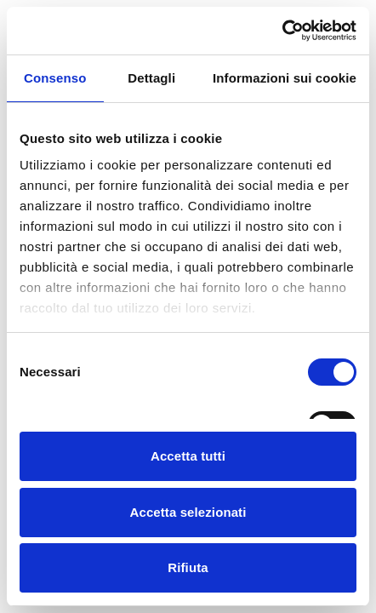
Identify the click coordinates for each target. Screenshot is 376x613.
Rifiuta (188, 567)
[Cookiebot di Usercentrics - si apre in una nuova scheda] (282, 31)
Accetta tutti (188, 456)
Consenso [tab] (55, 78)
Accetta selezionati (188, 512)
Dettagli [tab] (151, 78)
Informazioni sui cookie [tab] (284, 78)
